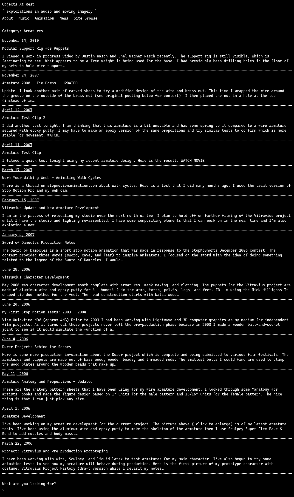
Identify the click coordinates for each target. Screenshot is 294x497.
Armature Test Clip (21, 153)
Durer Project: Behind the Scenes (36, 347)
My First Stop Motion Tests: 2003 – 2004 (44, 312)
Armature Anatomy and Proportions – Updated (47, 381)
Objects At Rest (18, 4)
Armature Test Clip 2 (23, 118)
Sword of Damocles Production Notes (38, 242)
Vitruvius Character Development (35, 277)
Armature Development (23, 416)
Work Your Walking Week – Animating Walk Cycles (51, 178)
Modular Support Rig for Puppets (35, 48)
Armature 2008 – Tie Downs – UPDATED (39, 83)
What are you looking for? (29, 484)
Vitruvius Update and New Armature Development (50, 208)
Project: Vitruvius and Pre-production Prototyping (54, 451)
